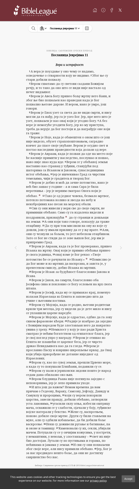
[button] (40, 195)
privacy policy (98, 480)
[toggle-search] (33, 28)
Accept (128, 479)
